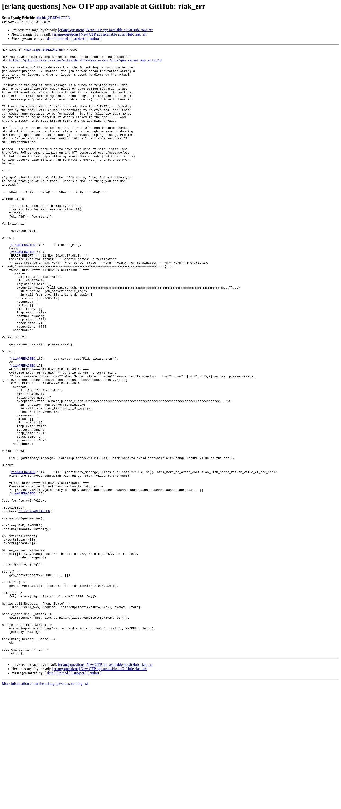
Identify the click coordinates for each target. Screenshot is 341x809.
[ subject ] (78, 38)
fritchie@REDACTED (53, 18)
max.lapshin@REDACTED (44, 50)
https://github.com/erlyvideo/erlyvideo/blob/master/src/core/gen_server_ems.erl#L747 (85, 63)
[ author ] (94, 38)
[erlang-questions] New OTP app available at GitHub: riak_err (105, 30)
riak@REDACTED (23, 284)
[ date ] (50, 38)
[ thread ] (63, 38)
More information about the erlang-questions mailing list (45, 805)
